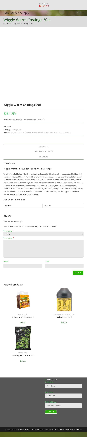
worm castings (66, 132)
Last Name (49, 392)
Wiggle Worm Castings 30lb (22, 24)
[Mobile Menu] (79, 12)
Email (47, 261)
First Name (49, 382)
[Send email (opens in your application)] (47, 6)
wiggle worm (50, 132)
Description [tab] (43, 146)
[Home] (4, 24)
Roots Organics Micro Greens (23, 355)
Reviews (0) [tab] (43, 157)
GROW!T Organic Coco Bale (22, 317)
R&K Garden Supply (16, 13)
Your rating (8, 231)
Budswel (56, 314)
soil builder (41, 132)
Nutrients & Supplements (66, 314)
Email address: (50, 402)
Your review (8, 238)
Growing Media (16, 130)
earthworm (18, 132)
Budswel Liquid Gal (64, 317)
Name (6, 261)
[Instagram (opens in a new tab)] (44, 6)
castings (10, 132)
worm (58, 132)
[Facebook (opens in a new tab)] (40, 6)
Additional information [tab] (43, 152)
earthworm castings (30, 132)
